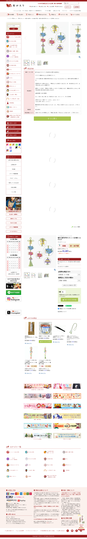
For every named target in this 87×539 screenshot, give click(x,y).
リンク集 (13, 191)
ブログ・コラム (14, 178)
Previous (25, 37)
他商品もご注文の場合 (66, 277)
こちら (47, 524)
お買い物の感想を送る (13, 160)
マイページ (64, 10)
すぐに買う (52, 118)
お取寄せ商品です (64, 271)
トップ (9, 18)
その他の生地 (13, 65)
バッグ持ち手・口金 (14, 98)
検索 (14, 28)
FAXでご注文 (13, 222)
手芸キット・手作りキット (18, 18)
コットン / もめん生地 (15, 37)
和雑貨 (11, 111)
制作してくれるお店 (14, 182)
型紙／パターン (13, 107)
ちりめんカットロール (15, 73)
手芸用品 (12, 102)
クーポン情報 (48, 10)
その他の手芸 (35, 18)
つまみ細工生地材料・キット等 (13, 46)
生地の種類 (13, 187)
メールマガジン (14, 231)
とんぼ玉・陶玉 (13, 94)
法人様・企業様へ (13, 214)
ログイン (68, 7)
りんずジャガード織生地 (14, 56)
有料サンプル (13, 218)
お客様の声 (13, 164)
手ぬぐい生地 (13, 82)
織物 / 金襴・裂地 (14, 51)
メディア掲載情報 (13, 173)
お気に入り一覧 (56, 10)
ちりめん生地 (13, 41)
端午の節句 (28, 18)
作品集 (13, 169)
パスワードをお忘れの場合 (75, 10)
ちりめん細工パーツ (14, 90)
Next (79, 37)
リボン (11, 77)
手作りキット (13, 86)
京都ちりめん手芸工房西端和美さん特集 (15, 116)
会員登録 (76, 7)
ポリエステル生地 (14, 61)
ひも (11, 69)
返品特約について (62, 311)
